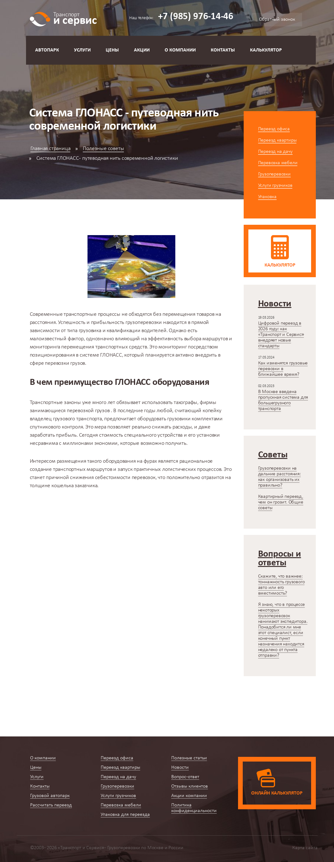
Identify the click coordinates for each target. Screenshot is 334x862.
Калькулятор (266, 50)
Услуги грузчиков (275, 185)
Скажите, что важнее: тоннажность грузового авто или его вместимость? (281, 585)
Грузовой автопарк (50, 795)
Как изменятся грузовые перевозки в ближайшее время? (283, 369)
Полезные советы (103, 149)
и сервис (75, 18)
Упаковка (267, 196)
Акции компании (189, 795)
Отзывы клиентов (189, 786)
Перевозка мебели (278, 162)
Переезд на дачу (275, 151)
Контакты (223, 50)
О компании (180, 50)
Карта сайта (305, 847)
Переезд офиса (274, 129)
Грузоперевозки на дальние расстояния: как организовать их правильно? (279, 477)
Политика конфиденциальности (194, 808)
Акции (142, 50)
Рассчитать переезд (51, 805)
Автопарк (47, 50)
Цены (112, 50)
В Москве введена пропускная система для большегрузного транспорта (283, 400)
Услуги (82, 50)
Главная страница (50, 149)
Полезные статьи (189, 758)
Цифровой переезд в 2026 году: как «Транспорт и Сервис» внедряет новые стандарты (281, 334)
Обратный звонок (277, 19)
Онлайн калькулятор (276, 793)
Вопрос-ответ (185, 776)
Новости (180, 767)
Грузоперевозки (274, 174)
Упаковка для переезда (125, 814)
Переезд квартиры (277, 140)
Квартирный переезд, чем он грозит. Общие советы (280, 502)
